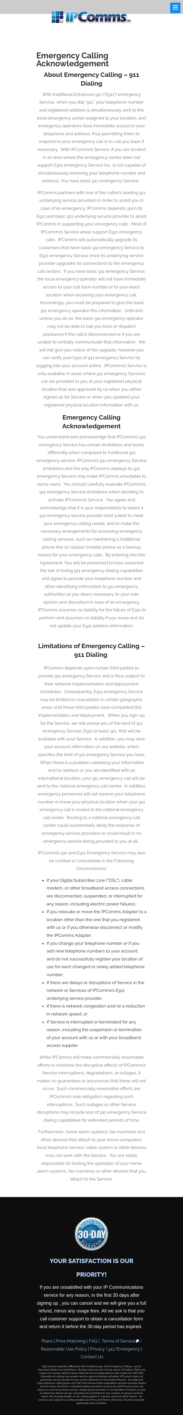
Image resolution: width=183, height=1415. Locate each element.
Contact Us (92, 1356)
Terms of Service (120, 1341)
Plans (47, 1341)
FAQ (93, 1341)
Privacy (97, 1348)
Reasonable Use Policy (64, 1348)
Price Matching (71, 1341)
